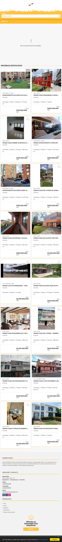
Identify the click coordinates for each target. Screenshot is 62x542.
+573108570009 (6, 484)
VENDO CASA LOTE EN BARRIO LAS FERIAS (46, 381)
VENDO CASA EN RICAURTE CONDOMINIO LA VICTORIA (46, 428)
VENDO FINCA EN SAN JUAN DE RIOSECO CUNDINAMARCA (46, 286)
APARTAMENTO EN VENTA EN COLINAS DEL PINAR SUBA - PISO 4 (15, 95)
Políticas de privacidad (9, 512)
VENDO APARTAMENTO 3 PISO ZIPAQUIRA (46, 143)
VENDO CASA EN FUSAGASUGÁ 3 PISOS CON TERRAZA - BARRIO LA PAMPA (15, 381)
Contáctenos (6, 510)
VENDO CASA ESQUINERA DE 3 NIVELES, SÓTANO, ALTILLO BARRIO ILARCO (15, 333)
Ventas (5, 505)
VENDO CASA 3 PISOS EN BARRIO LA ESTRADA (15, 428)
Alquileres (5, 508)
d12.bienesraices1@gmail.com (10, 492)
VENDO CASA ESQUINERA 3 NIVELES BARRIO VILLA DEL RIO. (46, 95)
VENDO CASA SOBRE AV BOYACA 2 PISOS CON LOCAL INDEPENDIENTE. (15, 143)
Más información (43, 539)
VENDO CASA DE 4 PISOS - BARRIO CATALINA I (46, 333)
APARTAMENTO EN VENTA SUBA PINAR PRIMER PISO (15, 190)
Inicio (4, 503)
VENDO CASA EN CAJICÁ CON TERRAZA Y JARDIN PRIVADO (46, 238)
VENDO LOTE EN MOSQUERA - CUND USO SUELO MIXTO (15, 286)
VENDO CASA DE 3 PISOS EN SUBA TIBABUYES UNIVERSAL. (46, 190)
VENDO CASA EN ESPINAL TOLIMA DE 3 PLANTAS (15, 238)
